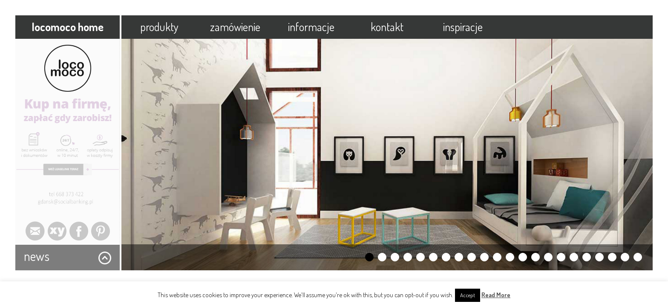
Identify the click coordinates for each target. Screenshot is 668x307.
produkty (159, 27)
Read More (495, 295)
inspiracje (463, 27)
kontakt (387, 27)
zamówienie (235, 27)
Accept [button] (467, 295)
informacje (311, 27)
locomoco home (68, 27)
